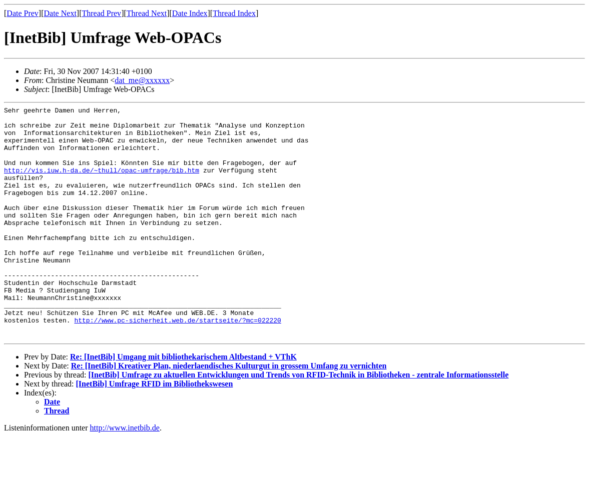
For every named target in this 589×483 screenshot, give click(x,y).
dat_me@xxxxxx (142, 80)
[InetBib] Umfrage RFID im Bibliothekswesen (154, 430)
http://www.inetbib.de (125, 474)
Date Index (190, 13)
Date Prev (23, 13)
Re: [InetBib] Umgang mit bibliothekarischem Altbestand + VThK (183, 403)
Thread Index (234, 13)
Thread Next (147, 13)
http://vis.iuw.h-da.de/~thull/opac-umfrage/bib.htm (101, 183)
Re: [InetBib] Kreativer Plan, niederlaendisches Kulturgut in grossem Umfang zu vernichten (229, 412)
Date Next (60, 13)
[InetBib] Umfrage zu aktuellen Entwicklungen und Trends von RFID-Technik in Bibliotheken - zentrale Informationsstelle (298, 421)
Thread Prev (101, 13)
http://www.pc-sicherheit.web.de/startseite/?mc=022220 (177, 363)
